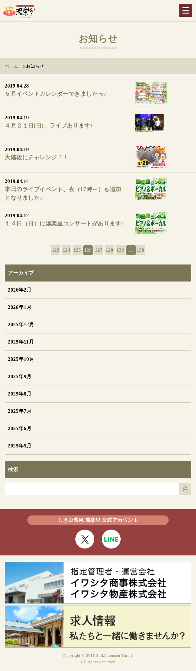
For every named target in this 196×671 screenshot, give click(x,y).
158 (140, 250)
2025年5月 (20, 445)
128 (109, 250)
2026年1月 (20, 307)
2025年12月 (21, 324)
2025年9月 (20, 376)
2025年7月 (20, 411)
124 (66, 250)
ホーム (12, 66)
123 (55, 250)
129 (120, 250)
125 (77, 250)
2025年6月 (20, 428)
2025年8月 (20, 393)
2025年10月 (21, 359)
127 (98, 250)
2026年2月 (20, 290)
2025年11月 (21, 341)
